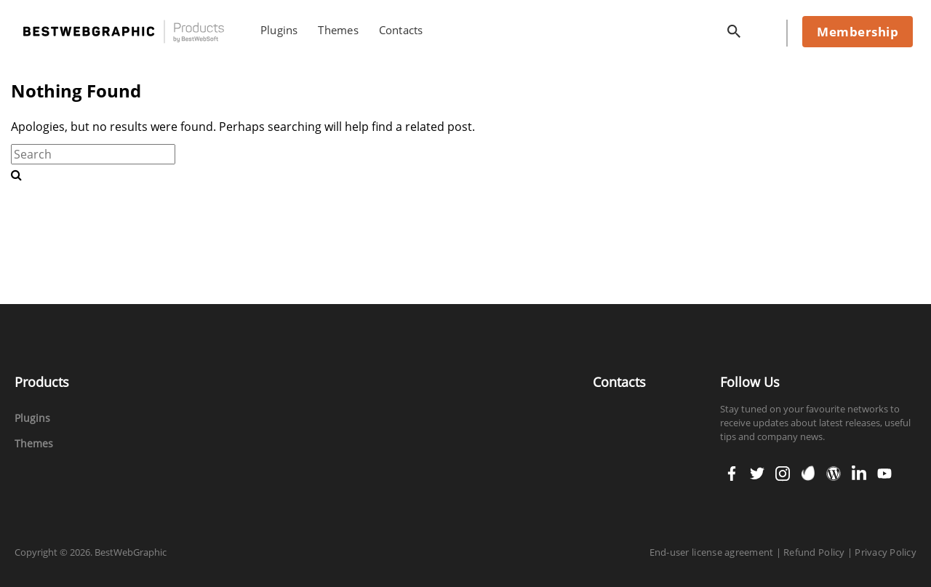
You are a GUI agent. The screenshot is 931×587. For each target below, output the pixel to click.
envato (808, 472)
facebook (731, 468)
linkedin (859, 468)
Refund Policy (813, 552)
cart (766, 28)
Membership (857, 31)
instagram (782, 468)
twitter (757, 468)
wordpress (833, 468)
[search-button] (16, 175)
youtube (884, 468)
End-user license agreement (712, 552)
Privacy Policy (885, 552)
